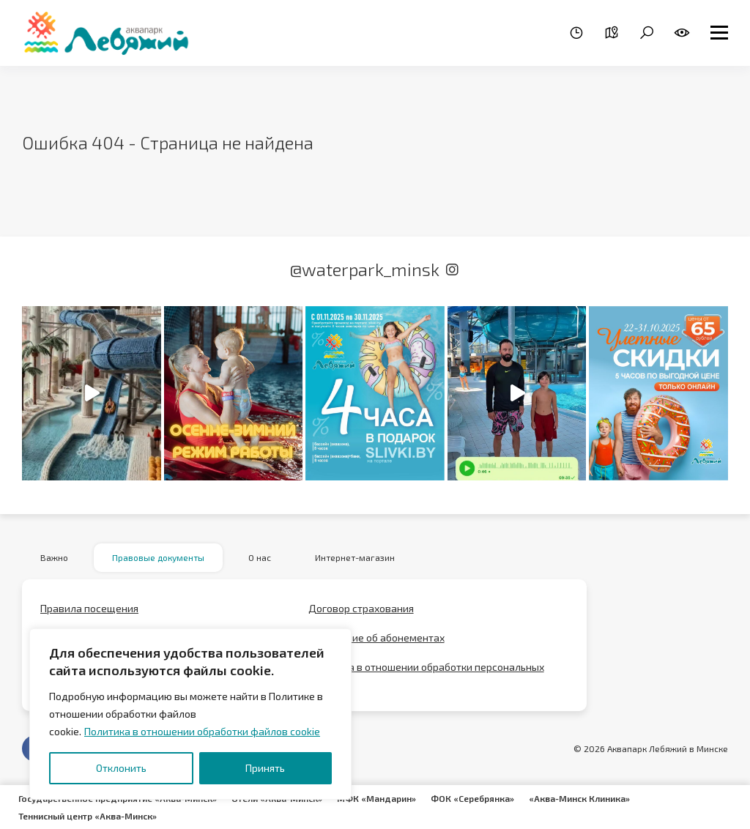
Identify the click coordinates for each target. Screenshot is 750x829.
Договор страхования (361, 609)
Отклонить (121, 768)
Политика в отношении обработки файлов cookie (202, 731)
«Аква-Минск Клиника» (579, 798)
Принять (265, 768)
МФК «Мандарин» (376, 798)
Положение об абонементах (376, 638)
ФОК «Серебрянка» (472, 798)
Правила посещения (89, 609)
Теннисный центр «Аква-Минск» (87, 816)
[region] (190, 714)
